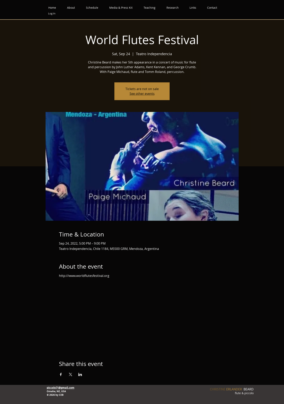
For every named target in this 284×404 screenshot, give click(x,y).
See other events (142, 93)
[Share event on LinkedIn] (80, 374)
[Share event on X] (70, 374)
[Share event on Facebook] (61, 374)
